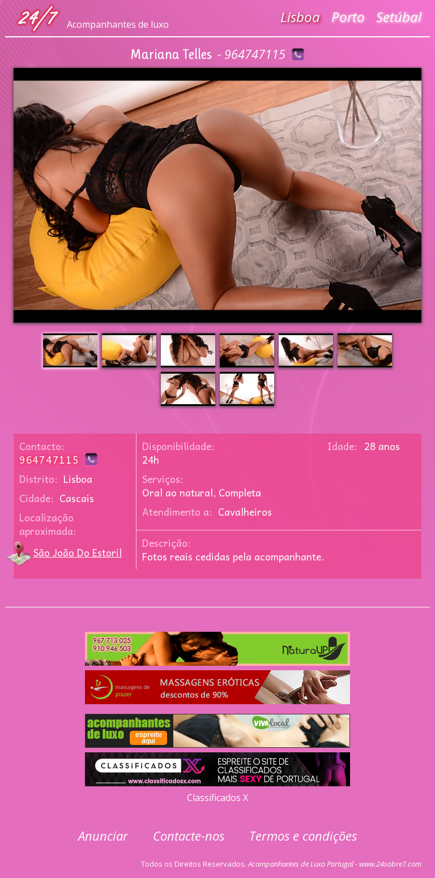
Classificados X (217, 797)
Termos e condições (303, 835)
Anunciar (103, 835)
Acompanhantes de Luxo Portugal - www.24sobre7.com (334, 864)
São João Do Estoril (77, 552)
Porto (348, 16)
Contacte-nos (188, 835)
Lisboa (300, 16)
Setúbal (398, 16)
